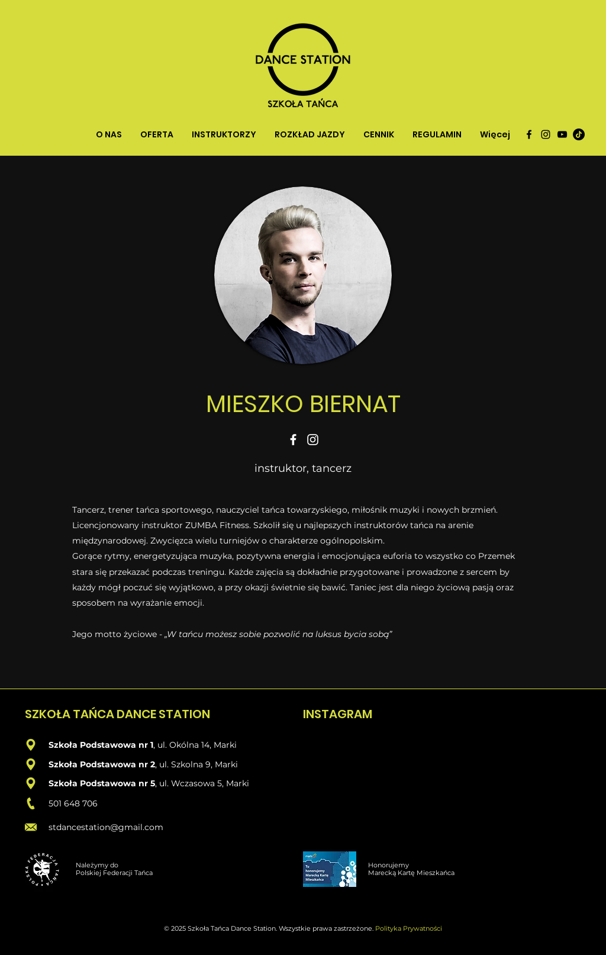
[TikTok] (579, 134)
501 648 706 (73, 803)
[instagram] (546, 134)
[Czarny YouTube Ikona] (562, 134)
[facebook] (529, 134)
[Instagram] (312, 439)
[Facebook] (293, 439)
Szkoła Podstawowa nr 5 (102, 783)
